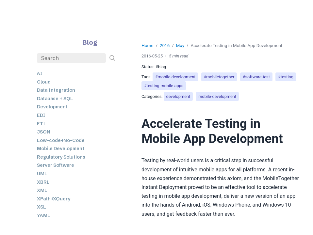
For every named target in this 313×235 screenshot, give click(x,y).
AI (39, 73)
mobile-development (217, 96)
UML (42, 174)
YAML (43, 215)
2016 (165, 45)
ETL (41, 124)
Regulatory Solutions (61, 157)
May (180, 45)
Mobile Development (60, 148)
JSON (43, 132)
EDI (41, 115)
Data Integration (56, 90)
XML (42, 190)
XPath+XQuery (53, 199)
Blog (89, 42)
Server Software (55, 165)
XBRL (43, 182)
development (178, 96)
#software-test (256, 76)
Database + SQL (55, 99)
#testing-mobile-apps (164, 85)
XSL (41, 207)
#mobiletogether (219, 76)
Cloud (44, 82)
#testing (285, 76)
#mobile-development (175, 76)
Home (147, 45)
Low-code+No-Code (61, 140)
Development (52, 107)
